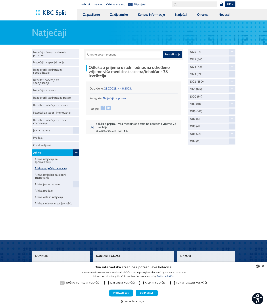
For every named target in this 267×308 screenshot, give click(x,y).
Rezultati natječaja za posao (50, 105)
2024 (196, 66)
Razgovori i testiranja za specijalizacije (47, 71)
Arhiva (37, 152)
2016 (195, 126)
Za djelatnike (119, 15)
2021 (195, 89)
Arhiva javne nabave (47, 184)
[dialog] (133, 285)
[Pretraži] (124, 54)
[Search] (194, 4)
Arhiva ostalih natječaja (49, 197)
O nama (202, 15)
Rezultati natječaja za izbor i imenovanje (50, 121)
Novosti (224, 15)
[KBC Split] (53, 13)
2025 (196, 59)
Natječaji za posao (44, 90)
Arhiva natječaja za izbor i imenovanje (50, 176)
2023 (196, 74)
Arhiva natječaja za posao (51, 168)
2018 (195, 111)
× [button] (263, 266)
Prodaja (38, 137)
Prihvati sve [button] (121, 292)
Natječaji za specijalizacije (48, 62)
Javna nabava (41, 130)
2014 (194, 141)
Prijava (221, 4)
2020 (195, 96)
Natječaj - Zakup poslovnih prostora (49, 53)
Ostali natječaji (42, 145)
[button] (133, 301)
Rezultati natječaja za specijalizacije (46, 81)
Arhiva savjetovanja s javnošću (53, 203)
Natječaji (181, 15)
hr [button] (229, 4)
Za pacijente (91, 15)
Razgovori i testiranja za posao (52, 97)
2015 (195, 133)
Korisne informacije (151, 15)
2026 (195, 51)
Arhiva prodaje (44, 190)
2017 (195, 118)
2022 (196, 81)
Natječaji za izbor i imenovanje (51, 112)
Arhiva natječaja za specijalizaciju (46, 160)
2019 (195, 104)
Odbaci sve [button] (147, 292)
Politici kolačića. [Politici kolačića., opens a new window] (165, 276)
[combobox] (258, 266)
